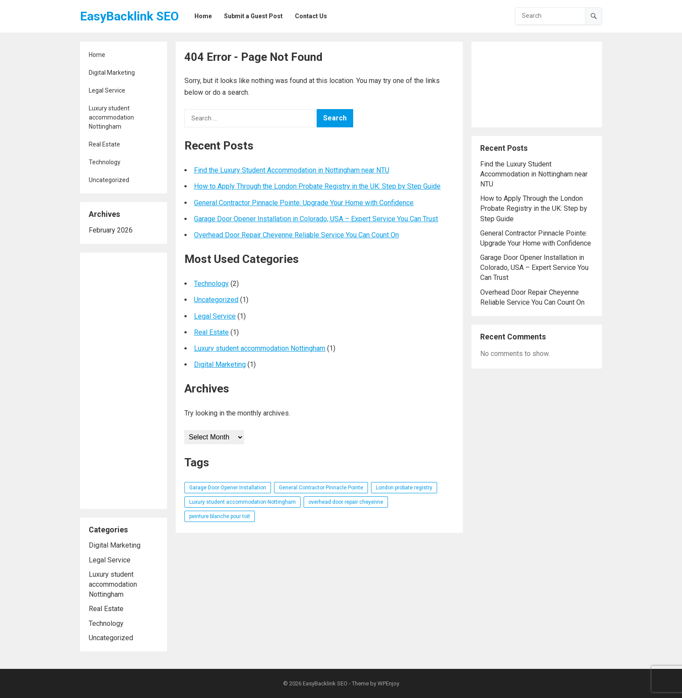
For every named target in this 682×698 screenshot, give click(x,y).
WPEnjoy (388, 683)
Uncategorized (109, 179)
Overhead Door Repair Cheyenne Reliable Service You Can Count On (296, 235)
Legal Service (107, 90)
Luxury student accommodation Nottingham (111, 117)
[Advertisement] (123, 380)
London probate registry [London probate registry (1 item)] (404, 488)
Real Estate (104, 144)
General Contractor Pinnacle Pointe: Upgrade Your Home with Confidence (304, 203)
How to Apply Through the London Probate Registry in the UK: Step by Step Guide (317, 186)
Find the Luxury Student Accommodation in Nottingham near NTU (291, 170)
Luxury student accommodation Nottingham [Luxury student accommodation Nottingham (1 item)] (242, 502)
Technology (104, 162)
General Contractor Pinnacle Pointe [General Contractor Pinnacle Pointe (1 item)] (321, 488)
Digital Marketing (112, 72)
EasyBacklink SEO (129, 16)
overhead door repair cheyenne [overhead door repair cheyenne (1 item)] (345, 502)
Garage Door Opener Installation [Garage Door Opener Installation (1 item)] (227, 488)
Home (97, 54)
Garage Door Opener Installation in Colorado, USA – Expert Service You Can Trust (316, 219)
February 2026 (111, 230)
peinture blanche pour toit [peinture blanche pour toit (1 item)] (219, 516)
